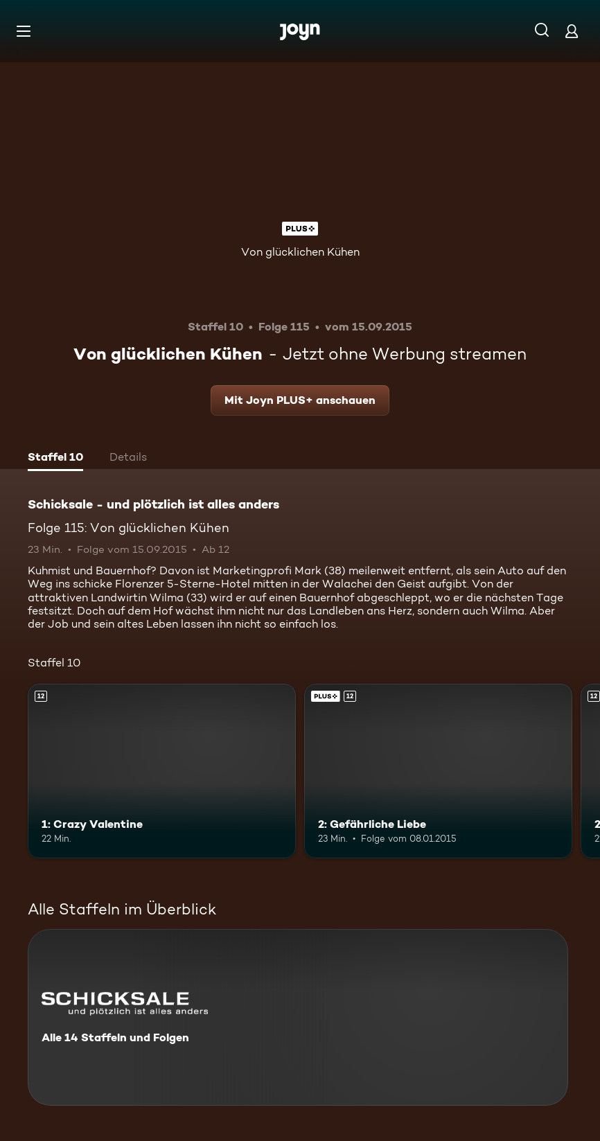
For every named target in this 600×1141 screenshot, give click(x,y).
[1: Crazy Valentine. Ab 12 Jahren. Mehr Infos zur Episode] (162, 771)
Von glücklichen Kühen (300, 251)
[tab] (55, 458)
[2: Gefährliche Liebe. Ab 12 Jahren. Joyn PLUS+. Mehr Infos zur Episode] (438, 771)
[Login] (571, 31)
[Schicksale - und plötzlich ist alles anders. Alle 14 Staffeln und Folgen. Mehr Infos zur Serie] (298, 1017)
